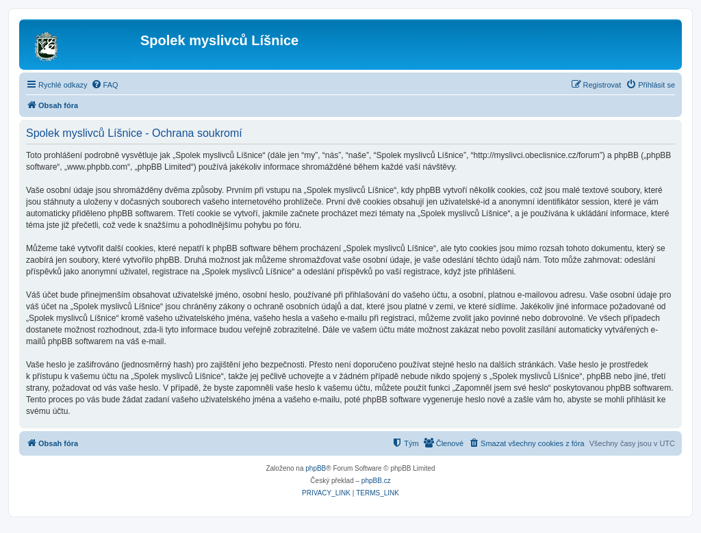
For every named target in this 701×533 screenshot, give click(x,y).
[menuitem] (104, 85)
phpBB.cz (376, 480)
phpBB (315, 468)
